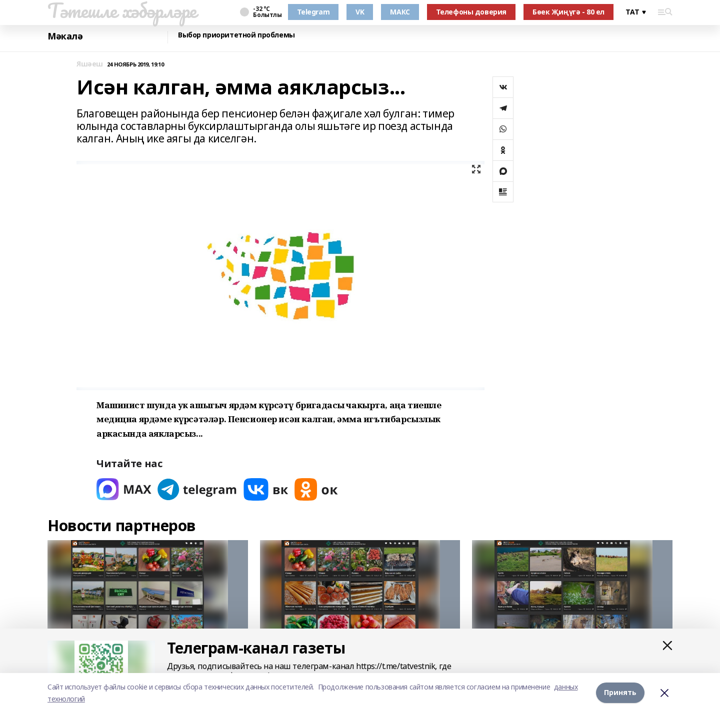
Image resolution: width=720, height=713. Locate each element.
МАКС (400, 11)
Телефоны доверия (471, 11)
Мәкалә (65, 36)
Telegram (313, 11)
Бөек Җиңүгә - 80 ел (568, 11)
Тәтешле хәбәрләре (122, 10)
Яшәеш (89, 64)
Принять (620, 693)
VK (360, 11)
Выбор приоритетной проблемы (236, 35)
